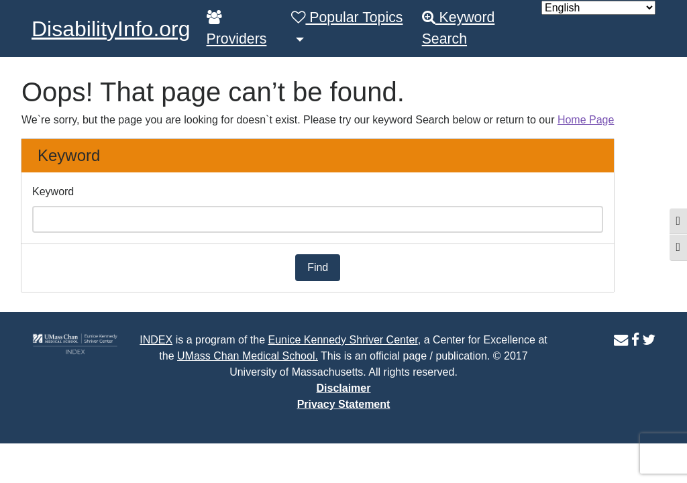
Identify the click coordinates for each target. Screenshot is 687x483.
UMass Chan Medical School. (247, 356)
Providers (237, 28)
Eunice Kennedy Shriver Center (342, 339)
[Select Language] (598, 8)
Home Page (586, 119)
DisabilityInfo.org (111, 29)
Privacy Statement (343, 404)
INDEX (156, 339)
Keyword (53, 191)
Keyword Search (458, 28)
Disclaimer (344, 388)
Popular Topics (347, 17)
